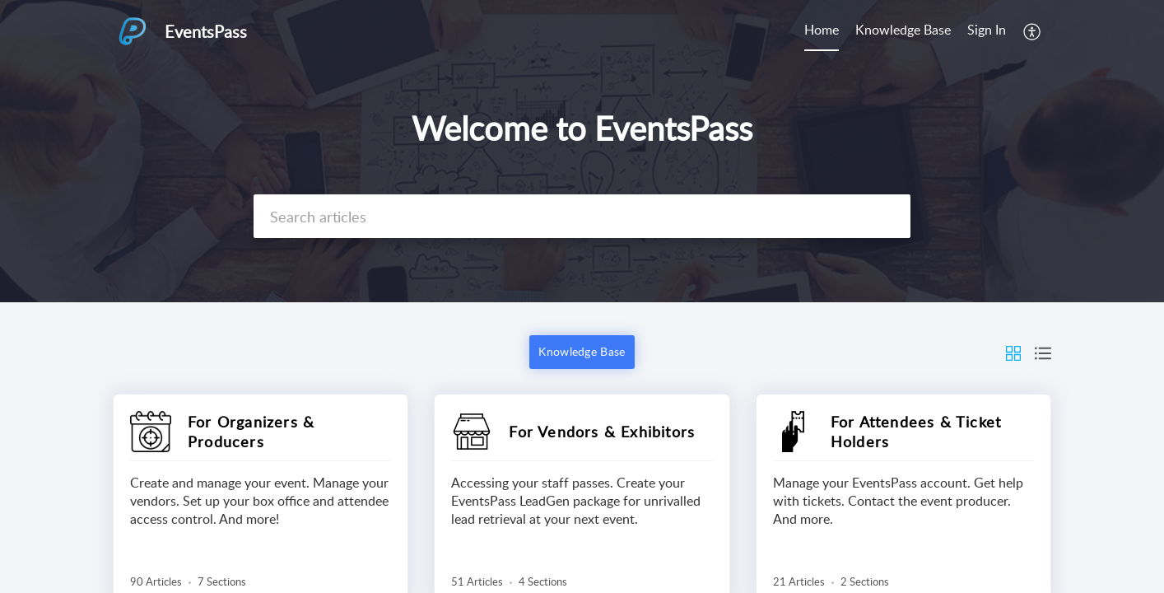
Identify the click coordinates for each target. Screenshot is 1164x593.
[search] (582, 216)
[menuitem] (821, 31)
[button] (1032, 31)
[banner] (582, 151)
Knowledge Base (903, 30)
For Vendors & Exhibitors (602, 431)
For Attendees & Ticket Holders (916, 431)
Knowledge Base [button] (581, 351)
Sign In (986, 30)
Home (821, 30)
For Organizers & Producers (251, 431)
